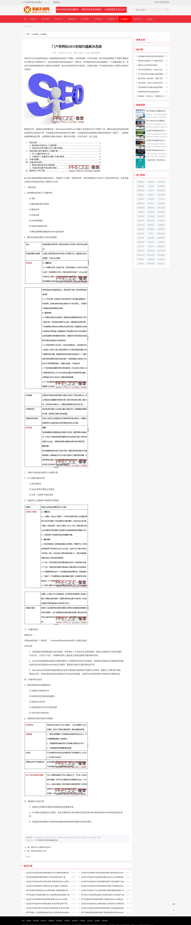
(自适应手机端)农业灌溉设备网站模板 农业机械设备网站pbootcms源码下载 (109, 901)
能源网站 (141, 187)
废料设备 (151, 174)
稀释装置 (141, 179)
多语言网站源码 (161, 222)
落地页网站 (161, 205)
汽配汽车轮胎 (151, 213)
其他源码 (110, 19)
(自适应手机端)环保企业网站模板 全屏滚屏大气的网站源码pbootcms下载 (109, 896)
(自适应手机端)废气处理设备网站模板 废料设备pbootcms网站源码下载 (108, 865)
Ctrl (45, 2)
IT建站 (151, 226)
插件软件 (59, 19)
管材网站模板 (141, 200)
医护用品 (161, 256)
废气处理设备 (161, 175)
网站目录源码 (151, 248)
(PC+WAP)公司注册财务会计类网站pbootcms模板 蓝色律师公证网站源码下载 (157, 113)
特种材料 (151, 192)
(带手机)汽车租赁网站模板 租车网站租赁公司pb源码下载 (102, 887)
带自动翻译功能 (161, 248)
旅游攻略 (151, 230)
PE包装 (150, 179)
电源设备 (141, 226)
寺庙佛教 (161, 235)
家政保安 (141, 252)
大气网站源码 (151, 209)
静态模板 (46, 19)
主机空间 (135, 19)
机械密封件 (161, 239)
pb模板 (34, 19)
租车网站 (151, 196)
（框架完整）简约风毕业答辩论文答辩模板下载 (157, 153)
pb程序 (151, 239)
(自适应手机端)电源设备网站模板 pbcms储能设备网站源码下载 (50, 865)
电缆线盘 (161, 217)
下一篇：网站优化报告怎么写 (35, 843)
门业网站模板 (161, 252)
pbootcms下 (141, 248)
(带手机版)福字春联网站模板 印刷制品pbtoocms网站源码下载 (104, 892)
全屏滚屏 (161, 209)
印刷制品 (141, 205)
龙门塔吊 (141, 239)
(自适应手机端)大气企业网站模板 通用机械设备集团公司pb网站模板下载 (108, 883)
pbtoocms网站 (161, 200)
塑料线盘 (151, 217)
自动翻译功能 (151, 222)
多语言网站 (161, 187)
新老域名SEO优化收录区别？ (149, 84)
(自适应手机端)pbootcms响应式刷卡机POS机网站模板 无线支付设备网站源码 (157, 133)
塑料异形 (151, 200)
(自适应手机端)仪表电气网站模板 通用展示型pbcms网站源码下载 (51, 874)
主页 (28, 27)
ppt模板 (147, 19)
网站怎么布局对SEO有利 (147, 58)
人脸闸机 (141, 256)
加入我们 (160, 19)
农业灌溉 (161, 213)
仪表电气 (151, 183)
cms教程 (122, 19)
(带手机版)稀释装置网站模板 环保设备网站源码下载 (45, 870)
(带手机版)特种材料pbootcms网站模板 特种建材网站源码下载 (49, 883)
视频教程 (71, 19)
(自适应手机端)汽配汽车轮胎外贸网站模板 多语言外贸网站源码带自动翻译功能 (56, 901)
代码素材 (97, 19)
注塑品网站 (161, 196)
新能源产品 (161, 183)
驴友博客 (141, 230)
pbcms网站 (161, 179)
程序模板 (84, 19)
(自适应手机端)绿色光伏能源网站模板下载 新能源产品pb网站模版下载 (108, 874)
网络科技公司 (161, 226)
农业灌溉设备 (151, 243)
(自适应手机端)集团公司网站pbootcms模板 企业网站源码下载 (49, 879)
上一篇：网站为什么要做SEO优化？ (38, 840)
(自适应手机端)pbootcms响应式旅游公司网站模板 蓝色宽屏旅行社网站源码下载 (157, 143)
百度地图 (104, 913)
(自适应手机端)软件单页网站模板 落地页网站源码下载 (46, 896)
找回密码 (165, 2)
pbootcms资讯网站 (161, 243)
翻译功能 (141, 213)
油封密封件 (141, 235)
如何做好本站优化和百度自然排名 (151, 49)
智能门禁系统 (151, 256)
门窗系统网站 (151, 252)
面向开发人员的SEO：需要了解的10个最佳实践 (156, 71)
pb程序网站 (161, 230)
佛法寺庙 (151, 235)
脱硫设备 (141, 222)
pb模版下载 (141, 196)
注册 (160, 2)
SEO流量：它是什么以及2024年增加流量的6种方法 (158, 75)
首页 (25, 19)
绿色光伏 (151, 187)
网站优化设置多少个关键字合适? (150, 53)
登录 (157, 2)
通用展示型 (141, 183)
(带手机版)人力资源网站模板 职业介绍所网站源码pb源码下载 (49, 905)
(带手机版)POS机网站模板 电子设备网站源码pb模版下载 (47, 887)
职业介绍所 (141, 217)
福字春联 (151, 205)
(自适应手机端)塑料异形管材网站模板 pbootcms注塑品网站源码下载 (52, 892)
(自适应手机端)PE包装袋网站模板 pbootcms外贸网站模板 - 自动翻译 (107, 870)
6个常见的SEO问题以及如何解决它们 (152, 67)
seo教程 (43, 27)
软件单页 (141, 209)
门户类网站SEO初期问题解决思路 (46, 833)
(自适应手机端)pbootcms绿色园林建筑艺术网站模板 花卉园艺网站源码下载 (157, 123)
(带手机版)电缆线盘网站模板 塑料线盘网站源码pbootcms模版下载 (106, 905)
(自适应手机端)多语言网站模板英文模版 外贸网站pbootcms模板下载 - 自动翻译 (111, 879)
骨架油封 (141, 243)
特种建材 (141, 192)
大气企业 (161, 192)
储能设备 (141, 174)
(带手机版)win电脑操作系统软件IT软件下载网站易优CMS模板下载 (157, 103)
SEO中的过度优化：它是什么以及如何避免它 (155, 62)
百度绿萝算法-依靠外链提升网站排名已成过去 (155, 80)
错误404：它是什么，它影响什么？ (151, 89)
